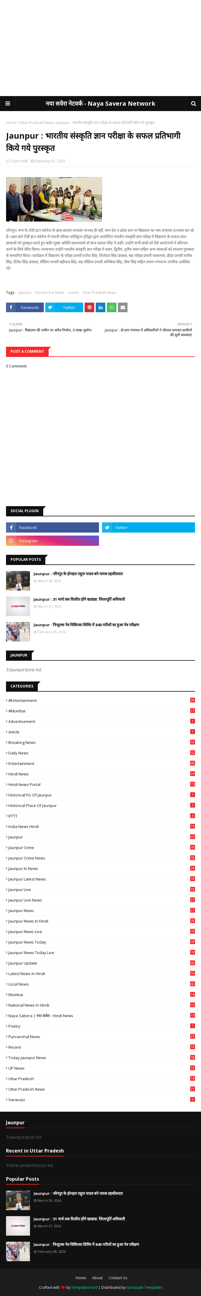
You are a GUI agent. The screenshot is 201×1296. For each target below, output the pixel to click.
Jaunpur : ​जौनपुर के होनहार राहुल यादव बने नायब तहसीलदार (78, 573)
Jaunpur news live (101, 931)
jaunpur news (101, 910)
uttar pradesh (101, 1078)
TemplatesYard (84, 1287)
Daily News (101, 753)
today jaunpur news (101, 1057)
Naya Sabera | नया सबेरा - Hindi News (101, 1015)
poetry (101, 1026)
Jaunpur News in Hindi (101, 921)
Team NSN (19, 161)
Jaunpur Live (101, 889)
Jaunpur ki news (101, 868)
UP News (101, 1068)
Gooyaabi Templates (144, 1287)
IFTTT (101, 816)
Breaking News (101, 742)
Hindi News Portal (101, 784)
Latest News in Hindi (101, 973)
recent (73, 292)
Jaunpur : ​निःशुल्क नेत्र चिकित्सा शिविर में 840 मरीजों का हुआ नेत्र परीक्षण (86, 624)
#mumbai (101, 711)
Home (11, 122)
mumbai (101, 994)
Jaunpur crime (101, 847)
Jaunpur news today (101, 942)
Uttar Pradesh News (36, 122)
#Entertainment (101, 700)
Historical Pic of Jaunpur (101, 795)
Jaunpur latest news (101, 879)
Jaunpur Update (101, 963)
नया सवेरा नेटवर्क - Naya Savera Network (100, 103)
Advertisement (101, 721)
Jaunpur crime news (101, 858)
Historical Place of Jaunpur (101, 805)
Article (101, 732)
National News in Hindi (101, 1005)
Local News (101, 984)
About (97, 1277)
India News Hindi (101, 826)
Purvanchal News (49, 292)
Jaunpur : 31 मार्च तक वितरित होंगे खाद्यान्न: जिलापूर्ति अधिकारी (79, 599)
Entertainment (101, 763)
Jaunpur (25, 292)
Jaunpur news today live (101, 952)
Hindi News (101, 774)
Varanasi (101, 1099)
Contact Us (118, 1277)
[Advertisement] (100, 48)
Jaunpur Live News (101, 900)
